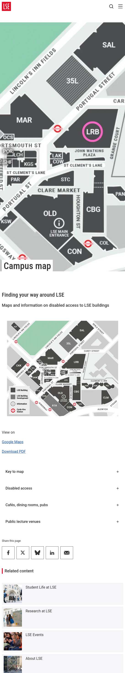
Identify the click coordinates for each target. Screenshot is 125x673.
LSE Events (35, 635)
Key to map (62, 471)
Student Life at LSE (41, 587)
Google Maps (12, 442)
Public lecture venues (62, 521)
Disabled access (62, 488)
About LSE (34, 658)
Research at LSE (39, 611)
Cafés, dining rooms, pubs (62, 505)
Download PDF (14, 451)
